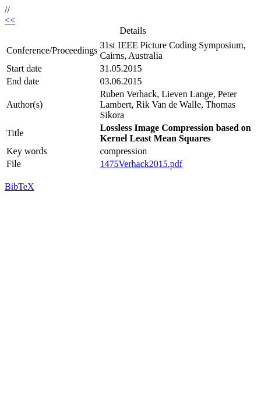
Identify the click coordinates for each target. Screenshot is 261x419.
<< (10, 20)
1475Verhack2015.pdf (141, 164)
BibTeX (19, 186)
